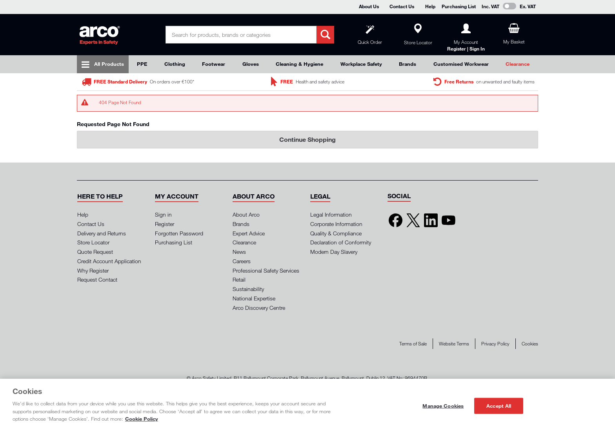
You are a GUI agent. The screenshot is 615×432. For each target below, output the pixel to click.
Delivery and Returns (101, 233)
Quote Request (95, 251)
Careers (242, 261)
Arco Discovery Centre (259, 307)
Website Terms (454, 344)
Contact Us (401, 6)
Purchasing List (459, 6)
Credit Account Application (109, 261)
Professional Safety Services (266, 270)
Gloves (250, 64)
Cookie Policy (141, 419)
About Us (369, 6)
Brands (407, 64)
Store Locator (93, 242)
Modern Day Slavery (333, 251)
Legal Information (331, 214)
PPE (142, 64)
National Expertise (254, 298)
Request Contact (97, 279)
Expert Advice (249, 233)
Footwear (213, 64)
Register (164, 224)
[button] (100, 196)
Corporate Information (336, 224)
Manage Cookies (443, 405)
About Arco (246, 214)
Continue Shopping (307, 139)
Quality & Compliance (336, 233)
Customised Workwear (461, 64)
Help (430, 6)
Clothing (174, 64)
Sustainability (248, 289)
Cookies (530, 344)
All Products (109, 64)
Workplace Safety (361, 64)
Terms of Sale (413, 344)
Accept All (498, 405)
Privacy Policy (495, 344)
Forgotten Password (179, 233)
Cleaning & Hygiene (299, 64)
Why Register (93, 270)
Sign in (163, 214)
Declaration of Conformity (340, 242)
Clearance (517, 64)
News (239, 251)
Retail (239, 279)
